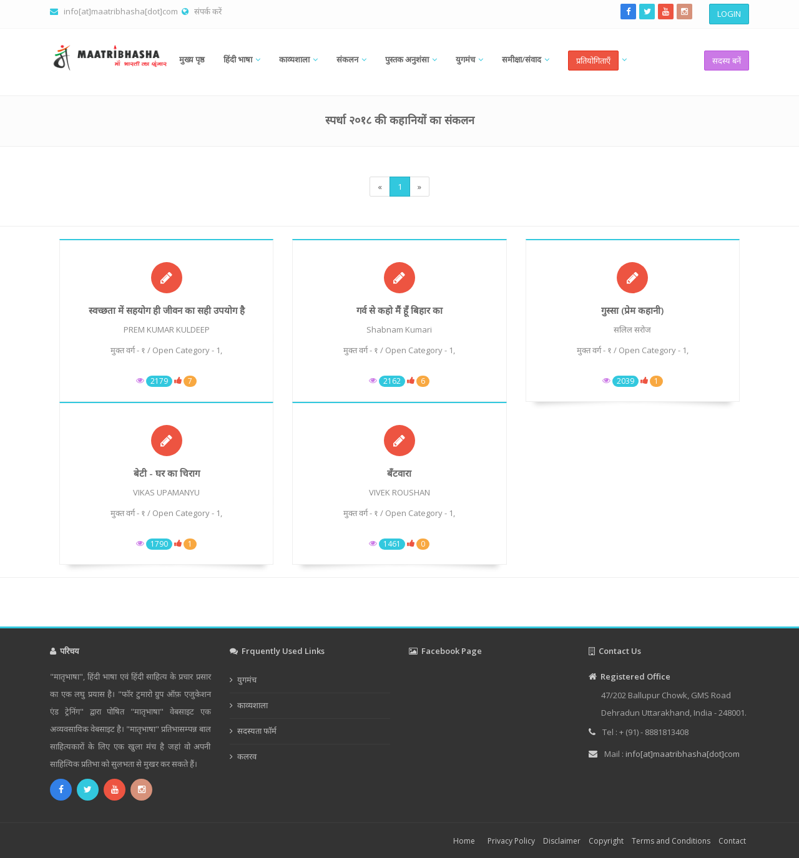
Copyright (606, 841)
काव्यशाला (294, 59)
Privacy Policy (511, 841)
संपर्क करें (208, 11)
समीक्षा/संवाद (521, 59)
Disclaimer (562, 841)
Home (464, 841)
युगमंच (465, 59)
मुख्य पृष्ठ (192, 59)
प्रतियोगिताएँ (593, 60)
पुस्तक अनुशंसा (407, 59)
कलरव (247, 756)
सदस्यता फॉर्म (257, 730)
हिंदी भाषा (237, 59)
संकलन (347, 59)
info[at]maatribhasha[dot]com (121, 11)
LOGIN (729, 13)
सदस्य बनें (726, 60)
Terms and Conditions (671, 841)
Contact (732, 841)
